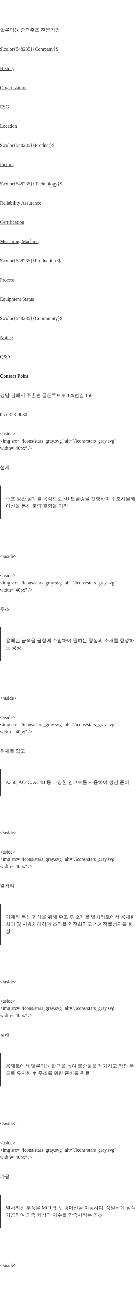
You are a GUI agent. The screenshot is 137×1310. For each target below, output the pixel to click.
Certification (12, 222)
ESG (4, 106)
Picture (6, 164)
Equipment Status (17, 299)
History (7, 68)
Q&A (5, 356)
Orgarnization (13, 87)
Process (7, 279)
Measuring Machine (19, 241)
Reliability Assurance (20, 203)
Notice (6, 337)
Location (8, 126)
